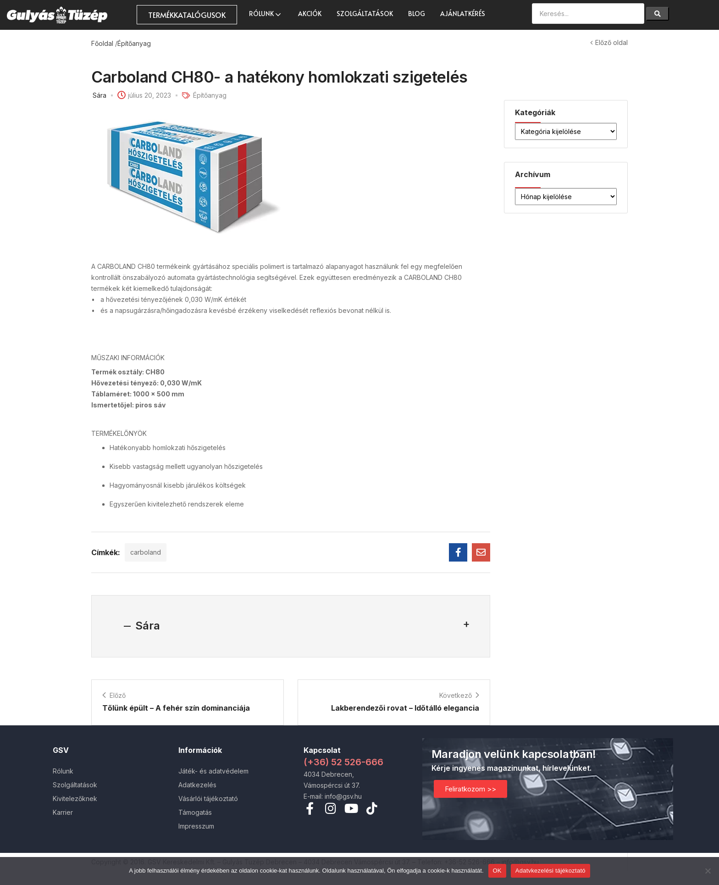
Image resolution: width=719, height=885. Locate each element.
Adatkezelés (197, 785)
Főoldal (102, 43)
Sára (99, 95)
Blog (416, 13)
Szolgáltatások (365, 13)
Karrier (63, 812)
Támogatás (195, 812)
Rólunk (266, 13)
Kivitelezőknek (75, 798)
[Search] (657, 14)
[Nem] (707, 870)
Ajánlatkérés (462, 13)
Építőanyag (134, 43)
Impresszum (196, 826)
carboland (145, 552)
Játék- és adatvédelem (213, 771)
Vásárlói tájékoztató (208, 798)
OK (497, 870)
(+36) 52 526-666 (343, 762)
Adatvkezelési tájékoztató (550, 870)
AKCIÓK (309, 13)
